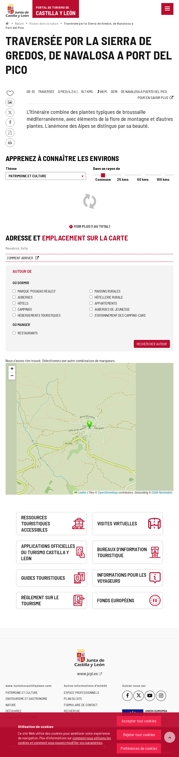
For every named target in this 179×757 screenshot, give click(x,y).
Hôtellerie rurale (106, 297)
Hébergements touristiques (37, 315)
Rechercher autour (152, 344)
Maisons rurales (105, 291)
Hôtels (20, 303)
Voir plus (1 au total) (92, 226)
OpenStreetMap (108, 492)
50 (143, 179)
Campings (22, 309)
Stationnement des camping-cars (118, 315)
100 (163, 179)
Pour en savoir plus (153, 97)
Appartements (103, 303)
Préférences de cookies (138, 748)
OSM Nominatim (162, 492)
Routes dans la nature (43, 23)
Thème (11, 168)
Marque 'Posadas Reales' (34, 291)
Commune (103, 179)
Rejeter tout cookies (139, 734)
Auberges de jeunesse (110, 309)
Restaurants (25, 333)
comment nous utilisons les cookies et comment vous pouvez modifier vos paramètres (64, 740)
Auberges (23, 297)
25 (123, 179)
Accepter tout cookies (139, 720)
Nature (19, 23)
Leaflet (80, 492)
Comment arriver (20, 258)
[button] (11, 369)
